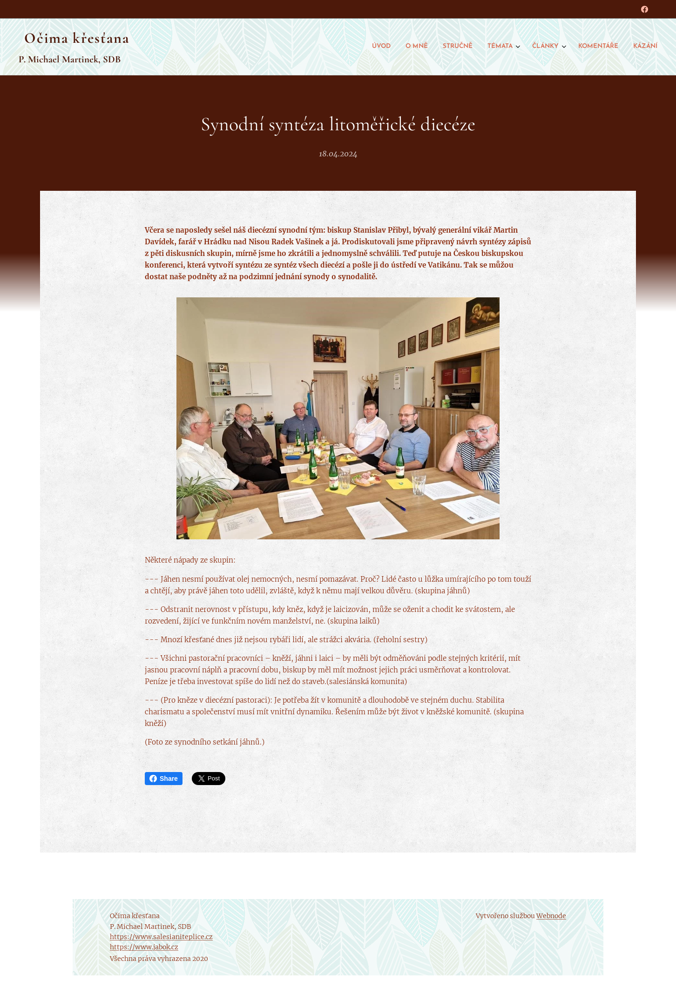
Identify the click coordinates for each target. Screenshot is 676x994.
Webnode (551, 916)
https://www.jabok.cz (144, 947)
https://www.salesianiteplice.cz (161, 937)
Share (163, 778)
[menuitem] (561, 47)
